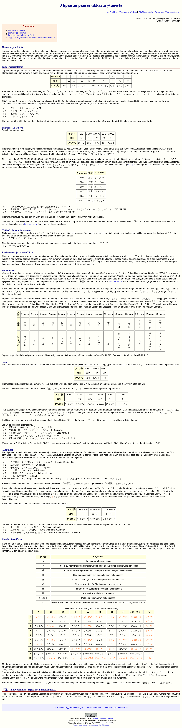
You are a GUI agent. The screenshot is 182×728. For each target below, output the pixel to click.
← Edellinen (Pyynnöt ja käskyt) (122, 12)
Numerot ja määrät (17, 30)
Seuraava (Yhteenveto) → (167, 12)
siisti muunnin (115, 281)
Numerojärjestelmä (17, 33)
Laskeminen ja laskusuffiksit (21, 35)
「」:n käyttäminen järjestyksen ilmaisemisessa (31, 38)
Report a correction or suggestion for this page (91, 725)
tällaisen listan (30, 224)
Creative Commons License (102, 718)
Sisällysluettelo (146, 12)
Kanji (130, 165)
